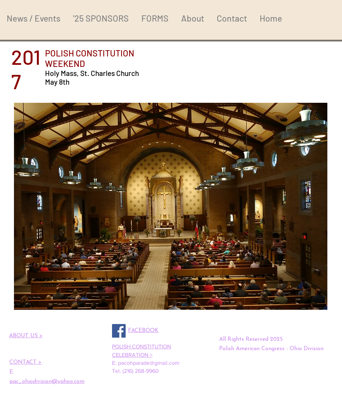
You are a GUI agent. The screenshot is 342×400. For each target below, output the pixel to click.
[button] (170, 206)
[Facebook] (119, 331)
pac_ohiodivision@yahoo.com (46, 381)
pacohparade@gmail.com (148, 363)
